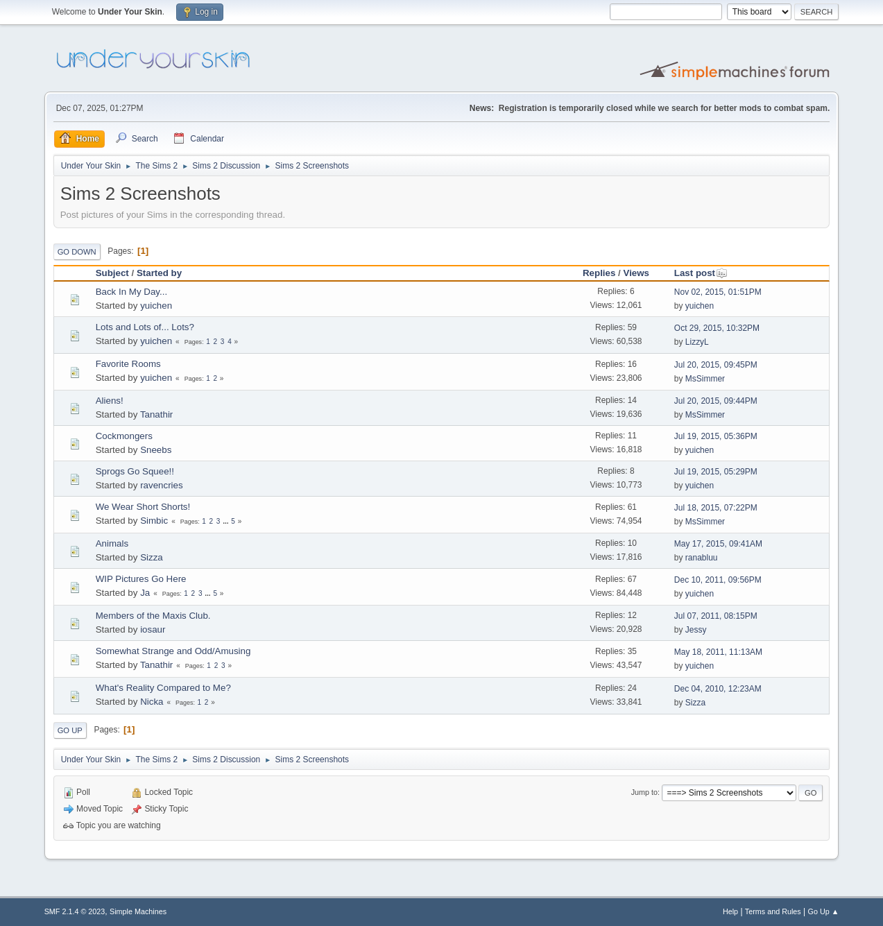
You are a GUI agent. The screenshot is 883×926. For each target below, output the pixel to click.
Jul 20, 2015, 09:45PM (715, 365)
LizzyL (697, 342)
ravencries (161, 485)
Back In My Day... (131, 291)
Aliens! (109, 400)
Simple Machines (138, 911)
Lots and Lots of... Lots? (145, 327)
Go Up (70, 730)
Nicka (151, 701)
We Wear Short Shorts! (143, 506)
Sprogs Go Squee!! (135, 471)
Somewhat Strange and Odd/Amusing (173, 651)
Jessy (696, 630)
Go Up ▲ (823, 911)
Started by (159, 273)
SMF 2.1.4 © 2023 (74, 911)
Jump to (644, 792)
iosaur (152, 629)
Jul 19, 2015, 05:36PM (715, 436)
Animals (112, 543)
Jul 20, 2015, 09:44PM (715, 401)
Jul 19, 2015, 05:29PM (715, 472)
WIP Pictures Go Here (141, 579)
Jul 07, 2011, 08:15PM (715, 616)
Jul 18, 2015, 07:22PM (715, 508)
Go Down (77, 252)
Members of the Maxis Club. (153, 615)
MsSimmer (705, 379)
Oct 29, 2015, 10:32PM (717, 328)
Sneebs (155, 450)
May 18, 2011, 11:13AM (718, 652)
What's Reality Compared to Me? (163, 688)
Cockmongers (124, 436)
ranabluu (701, 558)
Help (730, 911)
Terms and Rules (773, 911)
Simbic (154, 520)
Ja (145, 593)
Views (636, 273)
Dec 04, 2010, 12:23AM (718, 689)
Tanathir (156, 414)
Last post (701, 273)
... (226, 521)
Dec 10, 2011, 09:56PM (718, 580)
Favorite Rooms (128, 364)
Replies (599, 273)
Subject (112, 273)
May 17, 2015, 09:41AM (718, 544)
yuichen (156, 305)
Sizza (151, 557)
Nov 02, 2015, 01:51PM (718, 292)
